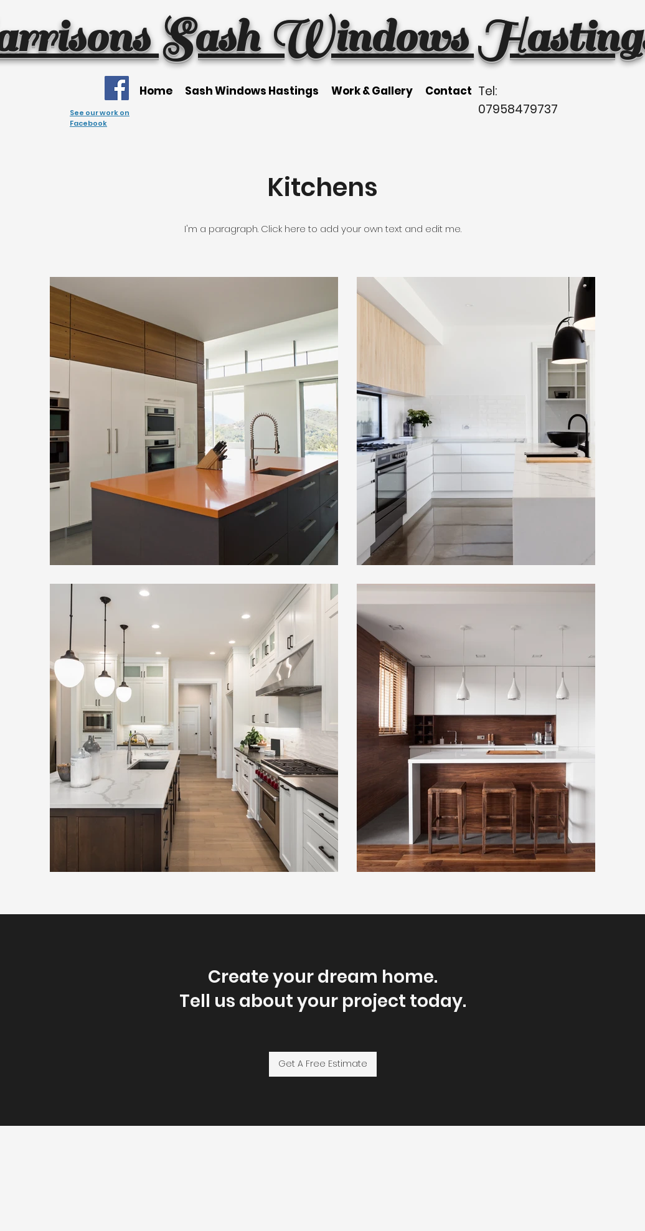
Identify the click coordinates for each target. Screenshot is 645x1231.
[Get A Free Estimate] (323, 1064)
